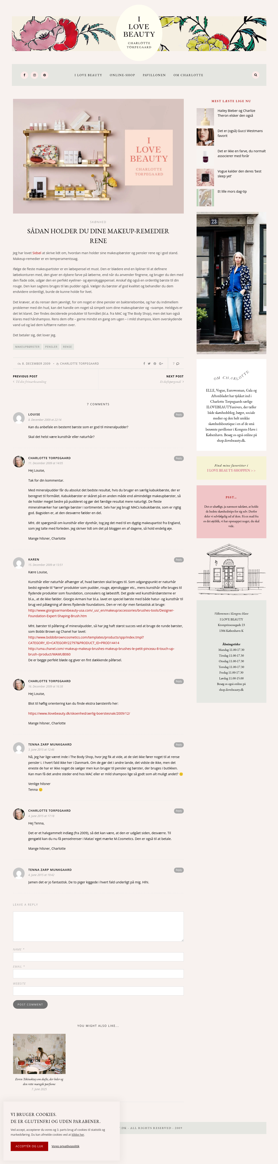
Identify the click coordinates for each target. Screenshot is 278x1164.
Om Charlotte (188, 75)
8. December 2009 (36, 364)
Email (19, 966)
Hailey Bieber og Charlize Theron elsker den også (236, 113)
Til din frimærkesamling (29, 381)
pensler (51, 346)
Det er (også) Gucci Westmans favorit (240, 133)
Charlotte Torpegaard (79, 364)
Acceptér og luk (29, 1146)
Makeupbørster (27, 346)
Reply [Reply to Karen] (179, 559)
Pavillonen (154, 75)
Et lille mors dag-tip (232, 191)
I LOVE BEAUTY (88, 75)
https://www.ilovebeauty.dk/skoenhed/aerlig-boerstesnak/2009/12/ (79, 713)
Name (19, 949)
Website (19, 983)
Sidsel (37, 253)
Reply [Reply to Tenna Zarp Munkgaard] (179, 744)
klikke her (78, 1135)
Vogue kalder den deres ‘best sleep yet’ (239, 173)
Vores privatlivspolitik (65, 1146)
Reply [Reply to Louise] (179, 414)
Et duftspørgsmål (172, 381)
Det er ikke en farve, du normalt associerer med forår (242, 153)
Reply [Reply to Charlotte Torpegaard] (179, 458)
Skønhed (98, 222)
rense (67, 346)
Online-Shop (122, 75)
